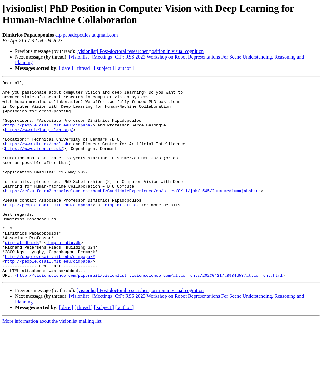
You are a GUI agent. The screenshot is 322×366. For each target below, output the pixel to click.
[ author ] (124, 68)
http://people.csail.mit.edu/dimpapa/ (49, 134)
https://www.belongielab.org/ (39, 140)
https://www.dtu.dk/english (36, 157)
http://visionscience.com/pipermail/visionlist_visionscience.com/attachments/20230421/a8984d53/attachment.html (150, 314)
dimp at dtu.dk (122, 230)
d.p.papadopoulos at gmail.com (86, 35)
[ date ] (66, 68)
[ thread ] (83, 68)
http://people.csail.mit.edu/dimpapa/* (50, 292)
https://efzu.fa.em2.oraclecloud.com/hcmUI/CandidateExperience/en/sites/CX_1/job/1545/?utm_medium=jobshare (133, 213)
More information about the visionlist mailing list (51, 360)
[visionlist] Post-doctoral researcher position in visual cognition (140, 51)
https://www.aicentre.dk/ (34, 162)
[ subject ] (104, 68)
